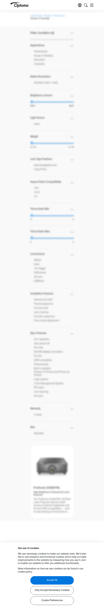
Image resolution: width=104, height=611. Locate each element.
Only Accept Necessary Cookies (52, 590)
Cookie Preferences (52, 600)
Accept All (52, 580)
